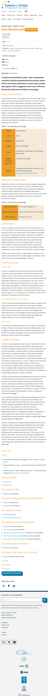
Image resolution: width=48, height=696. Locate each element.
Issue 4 (22, 26)
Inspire (26, 15)
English (5, 59)
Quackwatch (7, 506)
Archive (3, 632)
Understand (33, 15)
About (9, 19)
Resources (10, 45)
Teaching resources (14, 50)
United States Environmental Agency (15, 539)
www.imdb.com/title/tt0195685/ (26, 173)
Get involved (17, 19)
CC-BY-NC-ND (5, 565)
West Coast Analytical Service (12, 536)
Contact (4, 11)
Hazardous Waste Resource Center (14, 533)
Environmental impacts (22, 48)
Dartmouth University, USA (12, 517)
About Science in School (8, 613)
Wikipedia (6, 494)
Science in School (6, 26)
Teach (40, 15)
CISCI (7, 462)
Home (3, 15)
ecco (4, 467)
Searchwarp (7, 529)
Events (3, 19)
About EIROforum (7, 615)
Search (19, 11)
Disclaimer (4, 627)
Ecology (11, 48)
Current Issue (11, 15)
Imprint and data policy (8, 617)
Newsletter (12, 11)
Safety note (5, 625)
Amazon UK (7, 482)
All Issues (20, 15)
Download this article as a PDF (12, 573)
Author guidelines (27, 19)
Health (32, 48)
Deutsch (5, 62)
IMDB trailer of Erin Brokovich (19, 473)
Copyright (4, 622)
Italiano (5, 65)
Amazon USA (7, 485)
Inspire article (31, 29)
